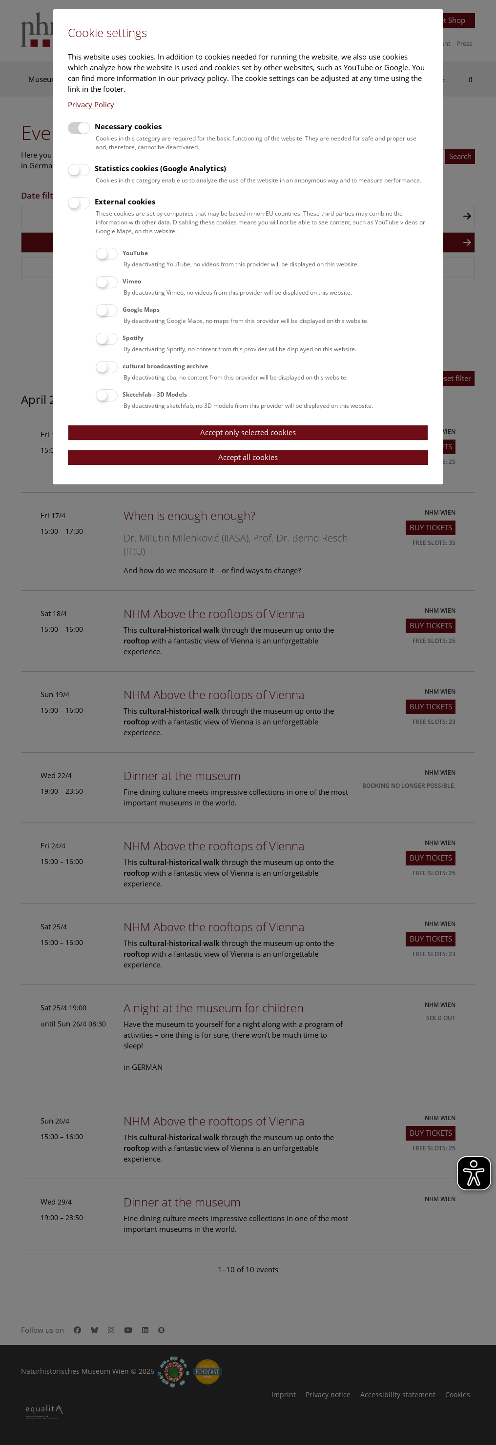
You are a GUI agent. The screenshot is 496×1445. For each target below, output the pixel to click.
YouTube (135, 253)
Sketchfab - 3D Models (155, 394)
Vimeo (132, 281)
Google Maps (141, 309)
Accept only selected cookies (248, 432)
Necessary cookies (128, 126)
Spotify (133, 338)
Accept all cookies (248, 457)
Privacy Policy (91, 104)
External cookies (125, 201)
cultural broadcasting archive (165, 366)
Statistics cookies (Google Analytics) (160, 168)
